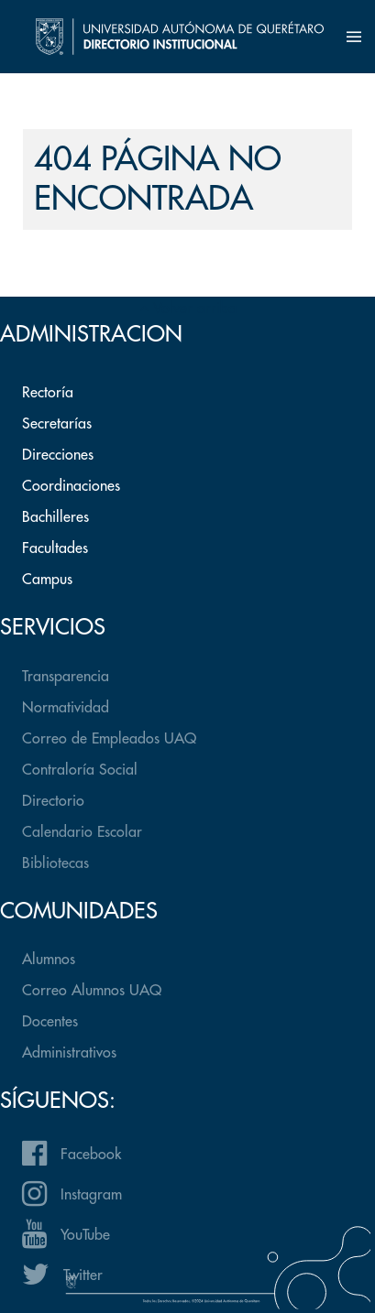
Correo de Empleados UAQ (109, 739)
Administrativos (69, 1053)
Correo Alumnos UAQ (91, 990)
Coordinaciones (71, 486)
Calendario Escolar (82, 832)
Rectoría (47, 392)
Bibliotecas (55, 863)
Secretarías (57, 424)
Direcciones (58, 455)
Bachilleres (55, 517)
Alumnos (48, 959)
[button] (354, 36)
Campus (47, 579)
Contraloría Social (80, 770)
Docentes (50, 1022)
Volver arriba (188, 308)
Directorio (53, 801)
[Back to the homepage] (180, 36)
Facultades (55, 548)
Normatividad (65, 707)
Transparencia (65, 676)
